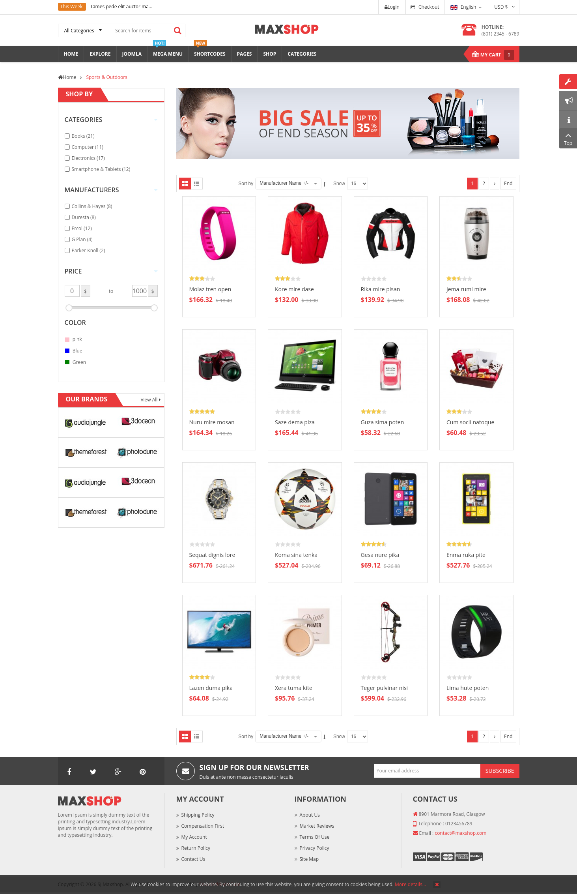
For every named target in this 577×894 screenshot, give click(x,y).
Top (568, 138)
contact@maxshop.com (460, 833)
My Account (194, 837)
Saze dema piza (295, 422)
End (508, 183)
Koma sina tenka (296, 555)
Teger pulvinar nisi (384, 688)
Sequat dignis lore (212, 555)
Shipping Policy (198, 815)
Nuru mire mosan (212, 422)
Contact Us (193, 859)
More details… (410, 884)
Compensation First (202, 826)
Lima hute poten (467, 688)
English (463, 7)
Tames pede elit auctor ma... (121, 6)
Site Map (309, 859)
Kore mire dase (294, 289)
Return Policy (195, 848)
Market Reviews (317, 826)
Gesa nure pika (380, 555)
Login (392, 7)
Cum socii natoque (470, 422)
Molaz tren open (210, 289)
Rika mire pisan (380, 289)
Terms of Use (315, 837)
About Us (310, 815)
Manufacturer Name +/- (284, 183)
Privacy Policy (314, 848)
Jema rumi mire (466, 289)
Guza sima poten (382, 422)
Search (178, 30)
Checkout (428, 7)
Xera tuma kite (293, 688)
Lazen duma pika (211, 688)
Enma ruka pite (466, 555)
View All (149, 399)
